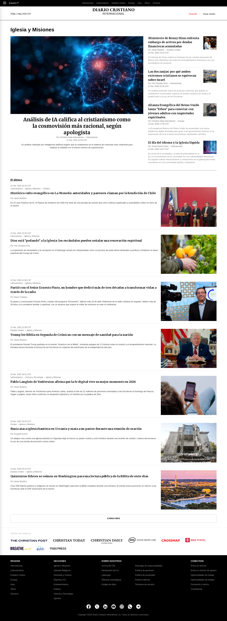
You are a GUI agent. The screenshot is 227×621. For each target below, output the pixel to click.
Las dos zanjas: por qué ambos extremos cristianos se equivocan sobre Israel (172, 76)
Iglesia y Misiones (33, 189)
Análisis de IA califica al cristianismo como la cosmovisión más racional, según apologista (77, 126)
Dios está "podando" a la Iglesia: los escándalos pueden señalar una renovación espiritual (76, 240)
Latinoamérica (102, 3)
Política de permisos (144, 570)
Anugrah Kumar (20, 434)
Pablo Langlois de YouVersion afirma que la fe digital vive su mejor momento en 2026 (73, 382)
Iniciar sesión (209, 14)
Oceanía (156, 3)
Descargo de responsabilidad (148, 566)
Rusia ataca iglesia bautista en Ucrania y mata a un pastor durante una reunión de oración (76, 429)
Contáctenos (197, 589)
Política (46, 189)
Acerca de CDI (108, 566)
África (147, 3)
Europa (131, 3)
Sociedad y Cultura (62, 575)
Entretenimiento (61, 584)
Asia (140, 3)
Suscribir (193, 14)
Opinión (57, 598)
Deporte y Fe (60, 580)
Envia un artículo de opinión (204, 570)
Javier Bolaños (158, 50)
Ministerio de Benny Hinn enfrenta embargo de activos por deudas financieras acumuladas (173, 42)
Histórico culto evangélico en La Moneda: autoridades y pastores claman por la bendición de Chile (83, 193)
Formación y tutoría (200, 584)
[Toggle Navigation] (5, 3)
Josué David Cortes (160, 146)
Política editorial (142, 580)
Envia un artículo (198, 566)
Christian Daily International (72, 137)
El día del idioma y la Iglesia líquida (173, 142)
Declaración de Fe (109, 570)
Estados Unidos (118, 3)
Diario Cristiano (20, 297)
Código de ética (108, 584)
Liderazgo (106, 575)
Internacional (87, 3)
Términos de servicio (144, 584)
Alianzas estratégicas (111, 580)
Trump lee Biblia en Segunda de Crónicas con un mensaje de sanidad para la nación (71, 335)
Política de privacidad (145, 575)
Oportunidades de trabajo (202, 575)
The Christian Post (160, 83)
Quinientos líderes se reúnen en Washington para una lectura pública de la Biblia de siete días (79, 476)
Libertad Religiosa (62, 570)
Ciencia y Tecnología (34, 377)
